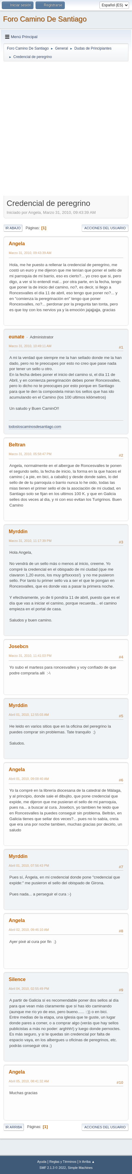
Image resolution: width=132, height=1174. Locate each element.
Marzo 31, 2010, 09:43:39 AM (30, 253)
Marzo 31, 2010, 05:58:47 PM (30, 454)
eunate (16, 336)
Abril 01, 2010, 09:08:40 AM (29, 779)
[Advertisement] (66, 128)
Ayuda (41, 1161)
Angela (17, 243)
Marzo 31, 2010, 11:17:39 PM (30, 541)
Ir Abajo (12, 228)
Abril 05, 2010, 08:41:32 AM (29, 1081)
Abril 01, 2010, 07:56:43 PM (29, 865)
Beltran (17, 444)
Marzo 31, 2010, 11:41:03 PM (30, 655)
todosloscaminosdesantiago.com (35, 427)
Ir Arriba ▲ (87, 1161)
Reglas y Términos (63, 1161)
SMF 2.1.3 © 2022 (52, 1167)
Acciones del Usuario (105, 228)
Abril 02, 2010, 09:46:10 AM (29, 929)
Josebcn (18, 646)
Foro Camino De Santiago (44, 19)
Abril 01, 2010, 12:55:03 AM (29, 714)
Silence (17, 979)
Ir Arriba (13, 1127)
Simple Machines (80, 1167)
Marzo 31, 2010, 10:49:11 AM (30, 346)
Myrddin (18, 531)
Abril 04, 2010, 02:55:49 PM (29, 988)
